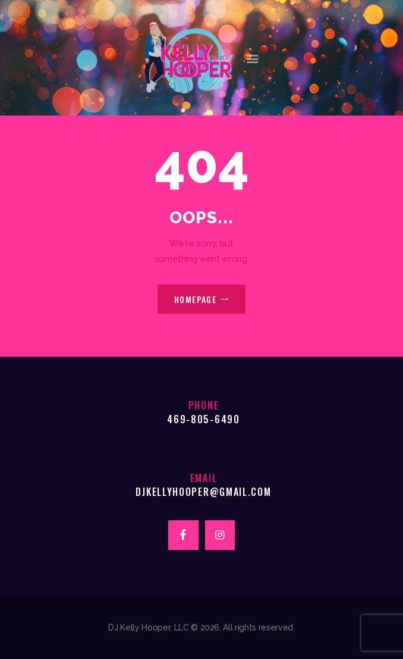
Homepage (195, 299)
